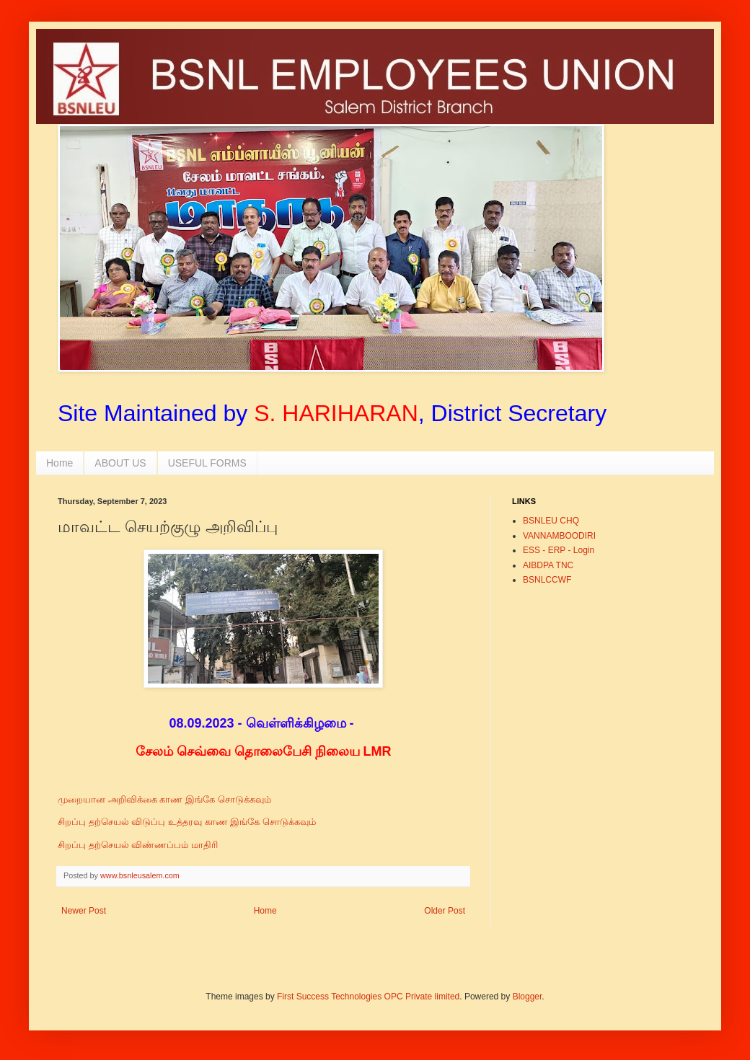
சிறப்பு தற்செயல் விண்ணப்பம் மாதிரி (139, 844)
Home (59, 463)
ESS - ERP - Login (558, 550)
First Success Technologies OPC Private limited (368, 996)
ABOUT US (120, 463)
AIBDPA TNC (548, 565)
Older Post (444, 911)
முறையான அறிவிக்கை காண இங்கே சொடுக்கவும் (165, 799)
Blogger (527, 996)
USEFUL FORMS (207, 463)
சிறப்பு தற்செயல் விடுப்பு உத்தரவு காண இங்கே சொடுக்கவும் (188, 821)
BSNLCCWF (547, 580)
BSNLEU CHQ (551, 521)
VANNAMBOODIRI (559, 536)
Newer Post (83, 911)
